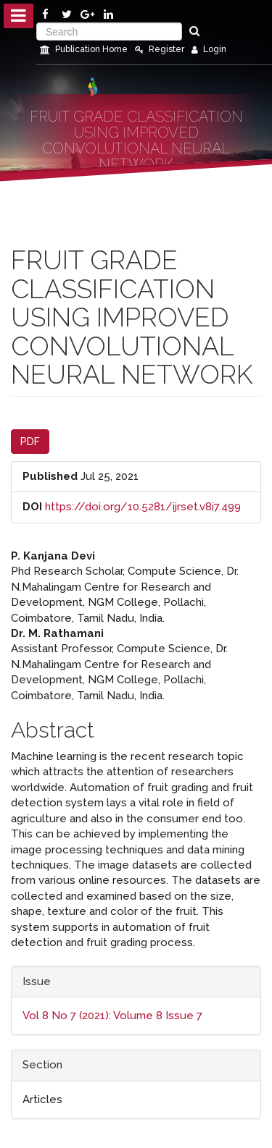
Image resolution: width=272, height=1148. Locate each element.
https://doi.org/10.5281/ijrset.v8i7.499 (143, 506)
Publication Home (84, 49)
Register (159, 49)
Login (208, 49)
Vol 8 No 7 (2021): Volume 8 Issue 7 (112, 1015)
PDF (30, 441)
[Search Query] (109, 31)
